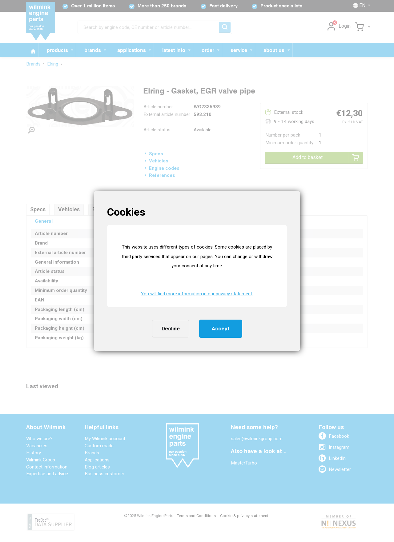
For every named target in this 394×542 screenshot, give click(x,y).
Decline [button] (171, 328)
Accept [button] (221, 328)
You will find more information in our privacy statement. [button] (197, 294)
